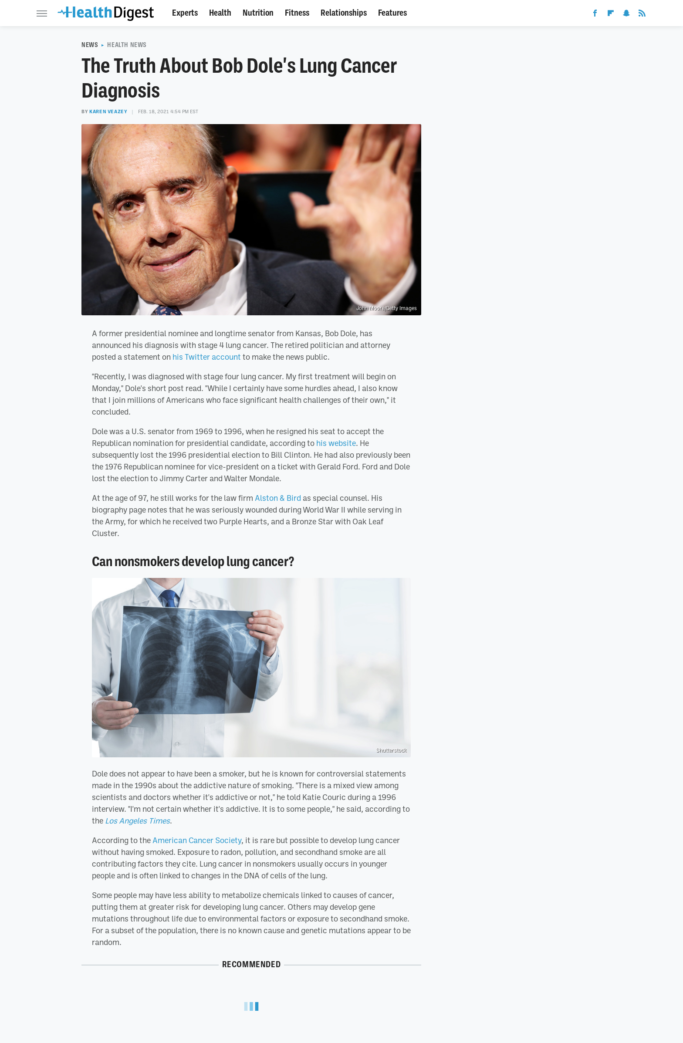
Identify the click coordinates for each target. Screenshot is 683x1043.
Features (392, 13)
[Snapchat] (626, 14)
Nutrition (258, 13)
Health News (127, 44)
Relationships (344, 13)
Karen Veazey (108, 111)
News (89, 44)
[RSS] (642, 14)
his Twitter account (206, 356)
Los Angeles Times (137, 820)
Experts (185, 13)
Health (220, 13)
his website (336, 443)
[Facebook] (595, 14)
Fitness (297, 13)
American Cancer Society (196, 840)
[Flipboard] (610, 14)
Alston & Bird (278, 498)
